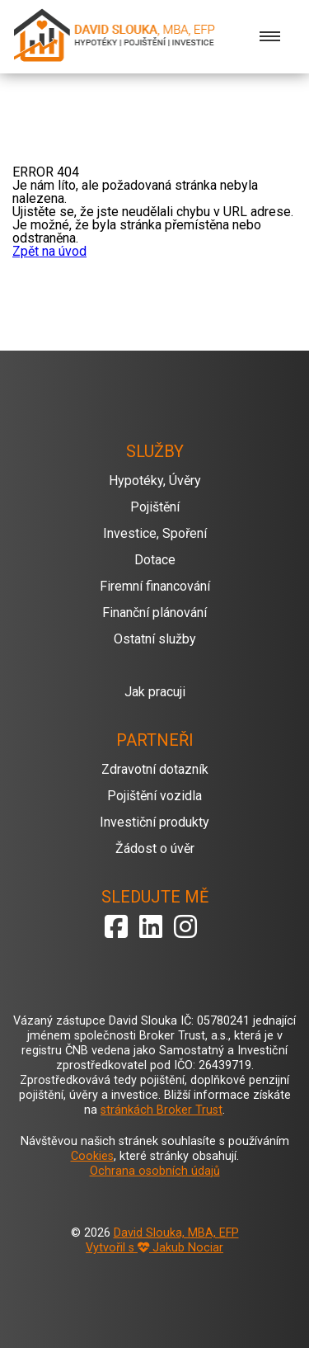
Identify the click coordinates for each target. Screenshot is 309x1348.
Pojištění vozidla (154, 796)
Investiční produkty (154, 822)
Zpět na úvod (49, 251)
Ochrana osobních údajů (155, 1171)
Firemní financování (155, 586)
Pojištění (155, 507)
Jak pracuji (154, 692)
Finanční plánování (154, 612)
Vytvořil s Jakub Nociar (154, 1248)
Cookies (92, 1156)
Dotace (155, 560)
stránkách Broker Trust (161, 1110)
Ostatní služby (155, 639)
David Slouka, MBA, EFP (176, 1233)
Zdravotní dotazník (154, 769)
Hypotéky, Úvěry (155, 480)
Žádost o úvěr (154, 848)
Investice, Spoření (155, 533)
